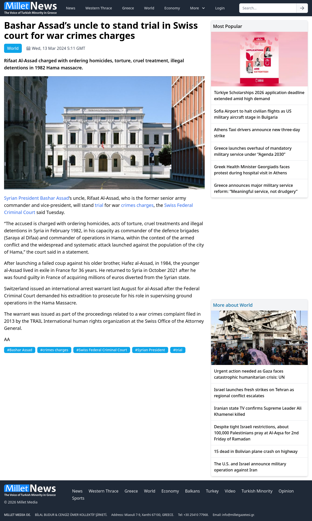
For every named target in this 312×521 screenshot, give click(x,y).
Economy (172, 8)
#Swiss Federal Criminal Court (101, 349)
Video (230, 491)
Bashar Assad (54, 198)
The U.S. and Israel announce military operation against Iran (250, 467)
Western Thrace (98, 8)
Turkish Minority (256, 491)
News (70, 8)
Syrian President (21, 198)
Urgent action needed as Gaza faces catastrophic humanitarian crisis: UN (249, 374)
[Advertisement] (259, 248)
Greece (128, 8)
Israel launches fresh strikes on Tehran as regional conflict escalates (254, 393)
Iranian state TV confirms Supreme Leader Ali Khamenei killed (258, 411)
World (149, 8)
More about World (233, 305)
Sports (78, 498)
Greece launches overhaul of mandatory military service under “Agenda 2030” (253, 151)
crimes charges (137, 205)
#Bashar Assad (19, 349)
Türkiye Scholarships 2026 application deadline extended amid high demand (259, 95)
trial (99, 205)
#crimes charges (54, 349)
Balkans (192, 491)
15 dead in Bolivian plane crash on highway (256, 451)
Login (219, 8)
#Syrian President (150, 349)
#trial (177, 349)
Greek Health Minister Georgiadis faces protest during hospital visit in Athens (252, 170)
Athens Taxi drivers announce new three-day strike (257, 133)
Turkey (212, 491)
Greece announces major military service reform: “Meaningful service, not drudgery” (256, 188)
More (198, 8)
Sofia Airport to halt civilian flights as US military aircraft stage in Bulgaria (252, 114)
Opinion (286, 491)
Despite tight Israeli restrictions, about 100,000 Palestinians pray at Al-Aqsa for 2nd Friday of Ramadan (256, 433)
